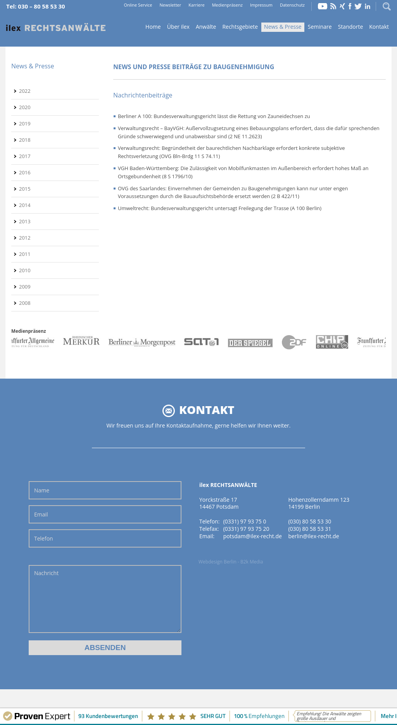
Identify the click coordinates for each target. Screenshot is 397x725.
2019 (25, 123)
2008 (25, 302)
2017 (25, 156)
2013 (25, 221)
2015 (25, 188)
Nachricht (105, 599)
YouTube (322, 6)
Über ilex (178, 26)
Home (55, 27)
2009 (25, 286)
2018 (25, 139)
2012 (25, 237)
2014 (25, 205)
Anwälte (206, 26)
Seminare (320, 26)
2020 (25, 107)
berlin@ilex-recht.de (313, 536)
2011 (25, 253)
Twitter (358, 6)
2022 (25, 90)
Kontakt (379, 26)
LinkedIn (367, 6)
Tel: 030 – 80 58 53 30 (35, 6)
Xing (342, 6)
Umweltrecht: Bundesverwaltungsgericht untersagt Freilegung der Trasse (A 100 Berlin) (219, 208)
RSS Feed (333, 6)
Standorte (350, 26)
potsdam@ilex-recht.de (252, 536)
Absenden (105, 647)
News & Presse (283, 26)
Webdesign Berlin (217, 561)
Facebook (350, 6)
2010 (25, 270)
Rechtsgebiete (240, 26)
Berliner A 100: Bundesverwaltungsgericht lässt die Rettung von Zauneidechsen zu (214, 116)
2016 (25, 172)
